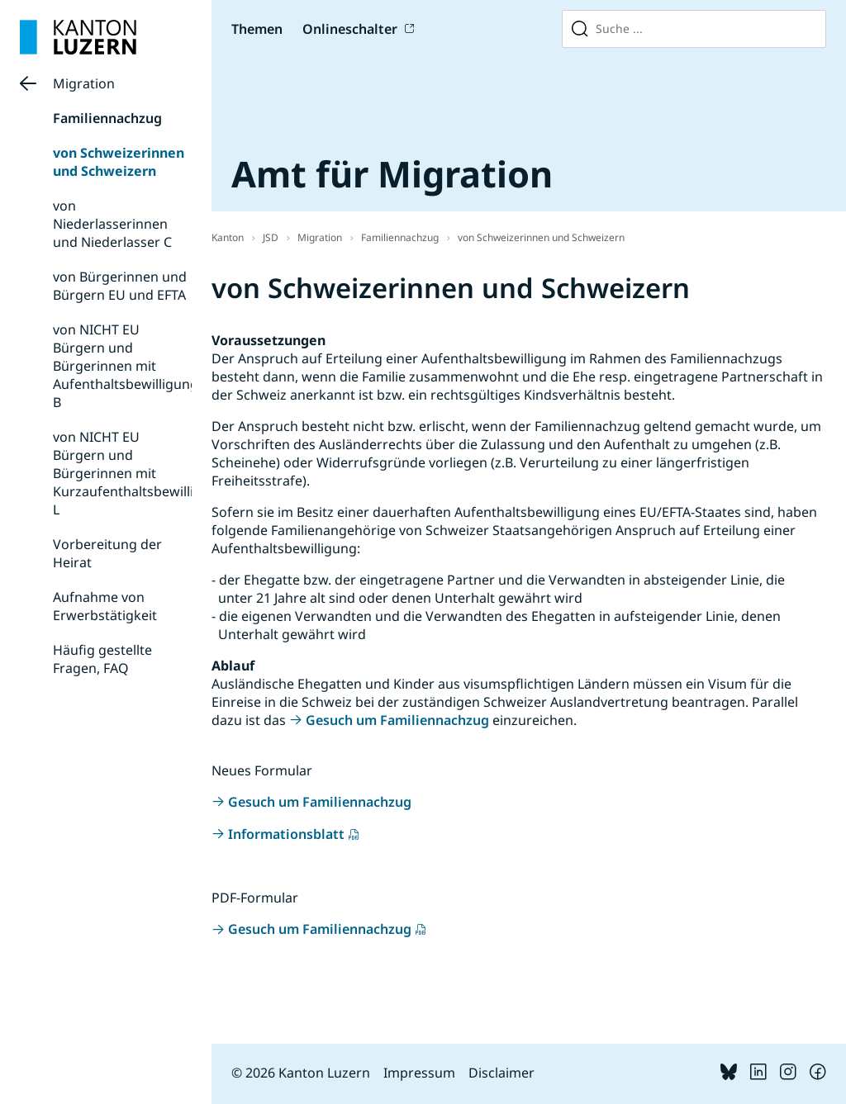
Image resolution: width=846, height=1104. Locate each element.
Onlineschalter (349, 29)
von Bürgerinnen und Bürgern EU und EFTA (120, 286)
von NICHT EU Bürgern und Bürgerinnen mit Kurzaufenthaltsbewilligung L (139, 473)
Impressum (419, 1073)
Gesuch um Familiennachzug (397, 720)
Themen (257, 29)
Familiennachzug (107, 118)
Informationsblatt (286, 834)
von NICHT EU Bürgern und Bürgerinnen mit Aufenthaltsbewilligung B (125, 365)
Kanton (228, 237)
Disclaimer (501, 1073)
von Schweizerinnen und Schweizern (118, 162)
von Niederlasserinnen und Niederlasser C (112, 224)
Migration (84, 83)
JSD (270, 237)
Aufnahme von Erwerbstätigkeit (105, 606)
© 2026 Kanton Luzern (300, 1073)
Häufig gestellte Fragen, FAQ (102, 659)
